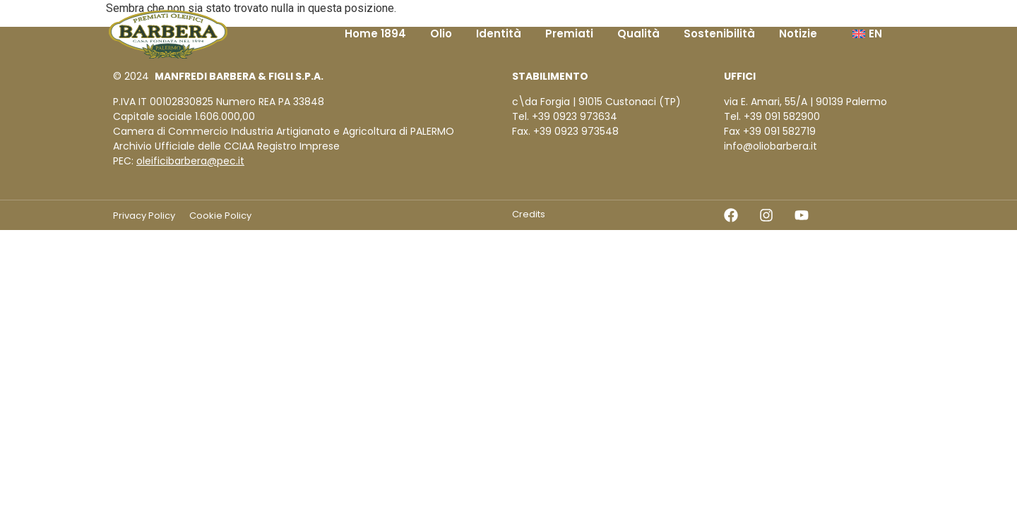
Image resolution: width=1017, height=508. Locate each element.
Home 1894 (375, 33)
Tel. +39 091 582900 (772, 116)
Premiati (569, 33)
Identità (498, 33)
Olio (441, 33)
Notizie (798, 33)
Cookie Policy (220, 215)
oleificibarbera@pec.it (190, 161)
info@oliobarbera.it (770, 146)
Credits (528, 214)
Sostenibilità (719, 33)
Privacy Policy (144, 215)
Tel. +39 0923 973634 (564, 116)
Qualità (638, 33)
